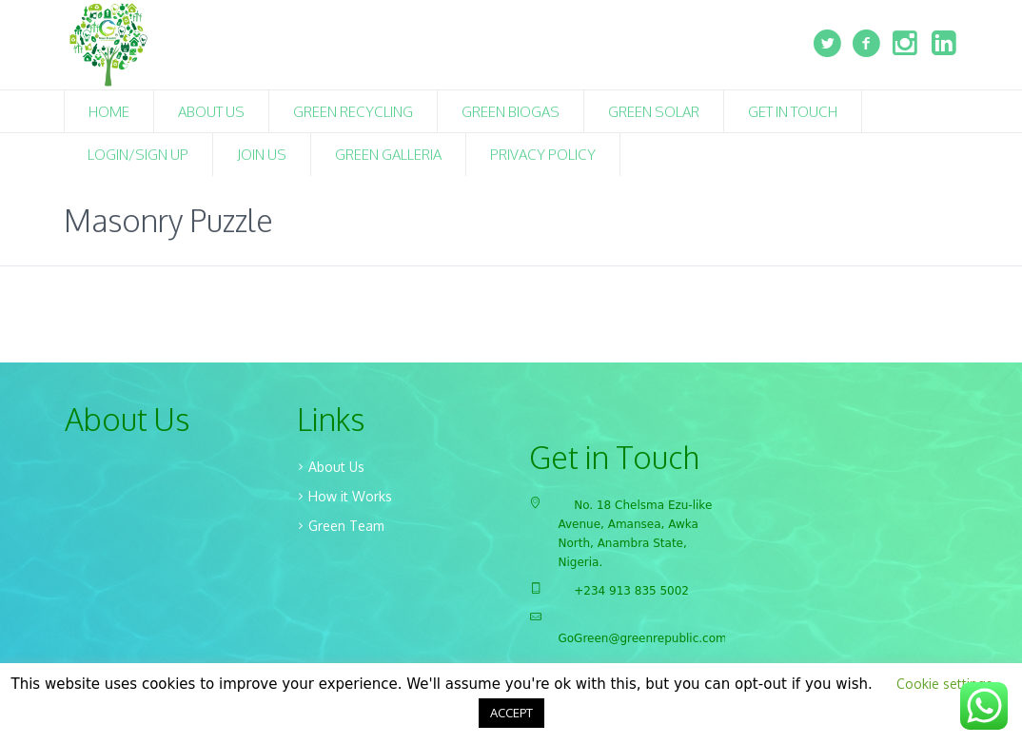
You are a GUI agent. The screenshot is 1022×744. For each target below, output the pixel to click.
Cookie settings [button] (944, 683)
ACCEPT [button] (511, 712)
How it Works (350, 496)
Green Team (346, 526)
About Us (336, 467)
